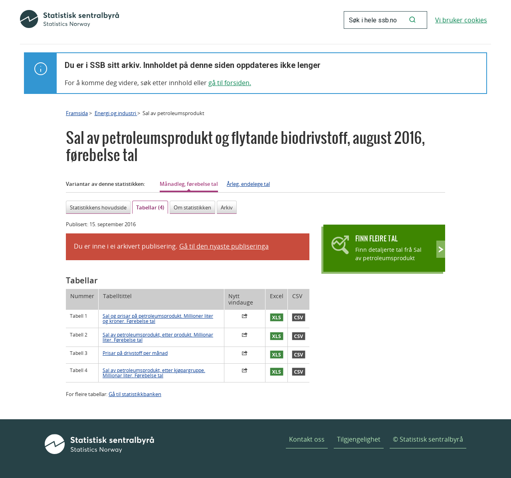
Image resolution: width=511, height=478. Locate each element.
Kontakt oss (307, 439)
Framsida (77, 113)
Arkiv (227, 207)
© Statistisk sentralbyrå (428, 439)
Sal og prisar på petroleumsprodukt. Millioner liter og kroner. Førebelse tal (158, 318)
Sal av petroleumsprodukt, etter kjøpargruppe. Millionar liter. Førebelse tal (154, 373)
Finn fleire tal (376, 238)
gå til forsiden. (229, 82)
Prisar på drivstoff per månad (135, 353)
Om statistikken (192, 207)
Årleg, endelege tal (248, 183)
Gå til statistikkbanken (135, 394)
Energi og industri (116, 113)
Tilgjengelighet (358, 439)
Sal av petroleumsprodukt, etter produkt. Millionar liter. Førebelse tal (158, 337)
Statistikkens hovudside (98, 207)
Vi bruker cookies (461, 20)
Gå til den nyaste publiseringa (224, 246)
